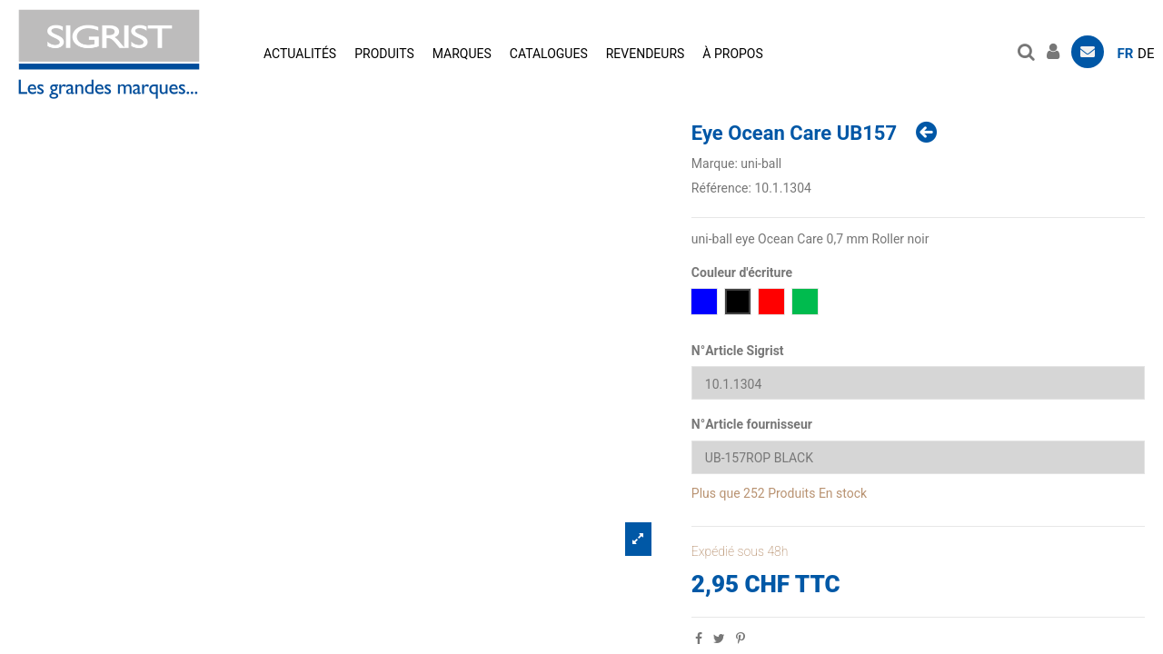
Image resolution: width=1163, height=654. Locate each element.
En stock (843, 493)
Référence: (721, 188)
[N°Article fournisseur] (918, 457)
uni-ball (761, 163)
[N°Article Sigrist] (918, 383)
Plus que (716, 493)
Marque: (714, 163)
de (1146, 53)
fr (1126, 53)
